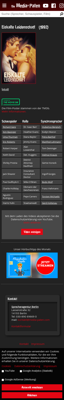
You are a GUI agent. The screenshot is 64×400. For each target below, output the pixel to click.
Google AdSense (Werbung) (20, 379)
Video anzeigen (32, 232)
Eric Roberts (9, 141)
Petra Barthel (48, 136)
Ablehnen (32, 395)
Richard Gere (9, 126)
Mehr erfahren (32, 222)
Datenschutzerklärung (27, 366)
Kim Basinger (9, 131)
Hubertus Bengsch (51, 126)
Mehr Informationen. (14, 111)
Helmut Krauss (49, 154)
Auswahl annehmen (32, 387)
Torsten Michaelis (51, 196)
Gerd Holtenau (49, 203)
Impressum (38, 343)
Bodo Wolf (47, 182)
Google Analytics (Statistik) (38, 370)
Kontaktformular (21, 326)
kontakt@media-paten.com (34, 319)
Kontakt (24, 343)
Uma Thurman (10, 136)
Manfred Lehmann (51, 141)
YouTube (10, 370)
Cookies (6, 366)
